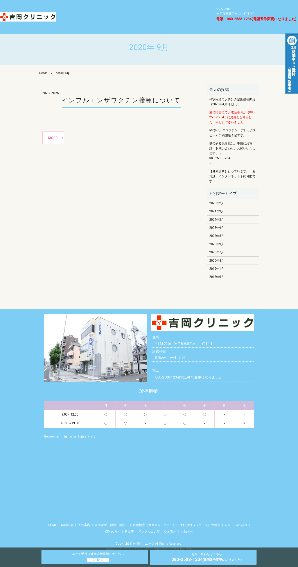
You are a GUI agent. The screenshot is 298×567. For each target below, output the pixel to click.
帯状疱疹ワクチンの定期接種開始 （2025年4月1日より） (233, 94)
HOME (189, 21)
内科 (128, 13)
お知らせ (187, 523)
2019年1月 (216, 261)
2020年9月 (216, 236)
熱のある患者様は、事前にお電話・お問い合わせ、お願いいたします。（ (232, 140)
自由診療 (153, 13)
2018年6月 (216, 269)
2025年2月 (216, 195)
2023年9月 (216, 220)
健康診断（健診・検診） (83, 5)
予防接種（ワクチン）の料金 (87, 13)
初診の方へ (112, 523)
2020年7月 (216, 244)
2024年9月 (216, 203)
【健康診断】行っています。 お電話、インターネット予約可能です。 (232, 168)
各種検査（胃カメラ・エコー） (143, 5)
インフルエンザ (129, 21)
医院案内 (181, 13)
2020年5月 (216, 252)
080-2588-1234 (219, 150)
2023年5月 (216, 228)
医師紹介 (70, 21)
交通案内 (163, 21)
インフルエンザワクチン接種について (121, 92)
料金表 (96, 21)
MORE (53, 130)
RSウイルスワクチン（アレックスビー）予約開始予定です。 (232, 125)
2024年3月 (216, 211)
